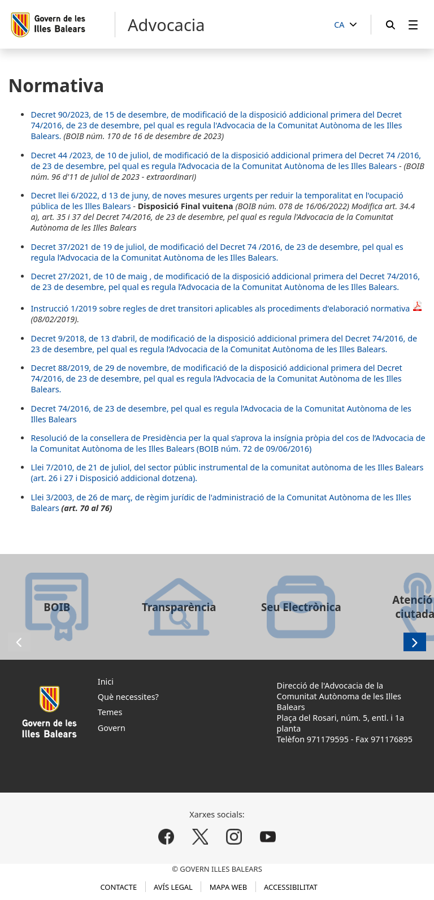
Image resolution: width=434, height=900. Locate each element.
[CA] (345, 25)
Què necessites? (128, 696)
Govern (111, 727)
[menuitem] (413, 24)
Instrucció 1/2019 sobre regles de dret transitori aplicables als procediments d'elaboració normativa (227, 308)
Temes (110, 712)
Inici (106, 681)
